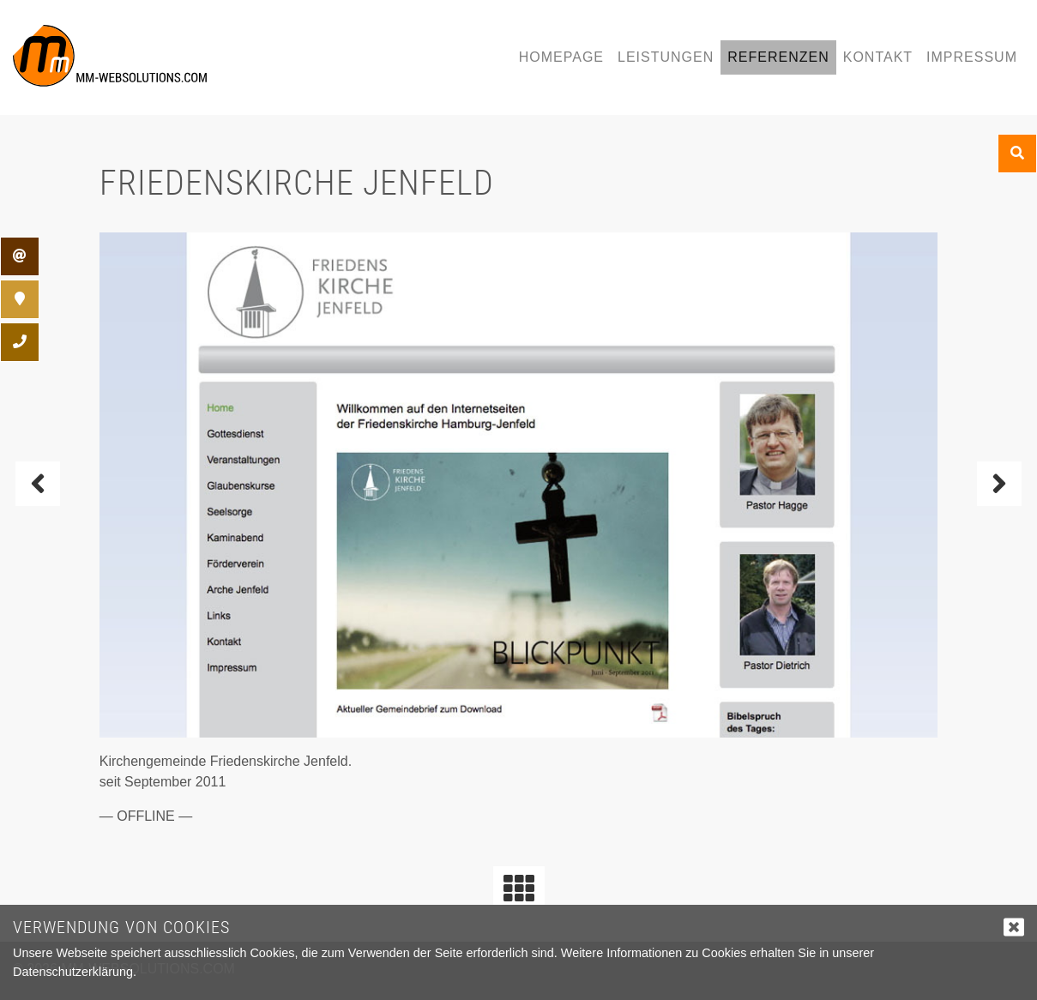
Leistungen (666, 57)
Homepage (561, 57)
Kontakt (878, 57)
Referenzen (778, 57)
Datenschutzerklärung (73, 972)
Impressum (971, 57)
